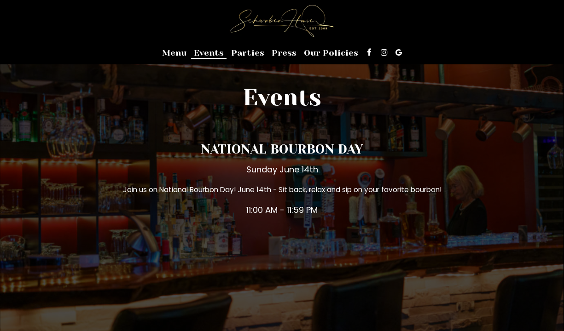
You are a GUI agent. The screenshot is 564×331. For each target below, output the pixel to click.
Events (209, 52)
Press (284, 52)
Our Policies (331, 52)
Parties (247, 52)
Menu (174, 52)
